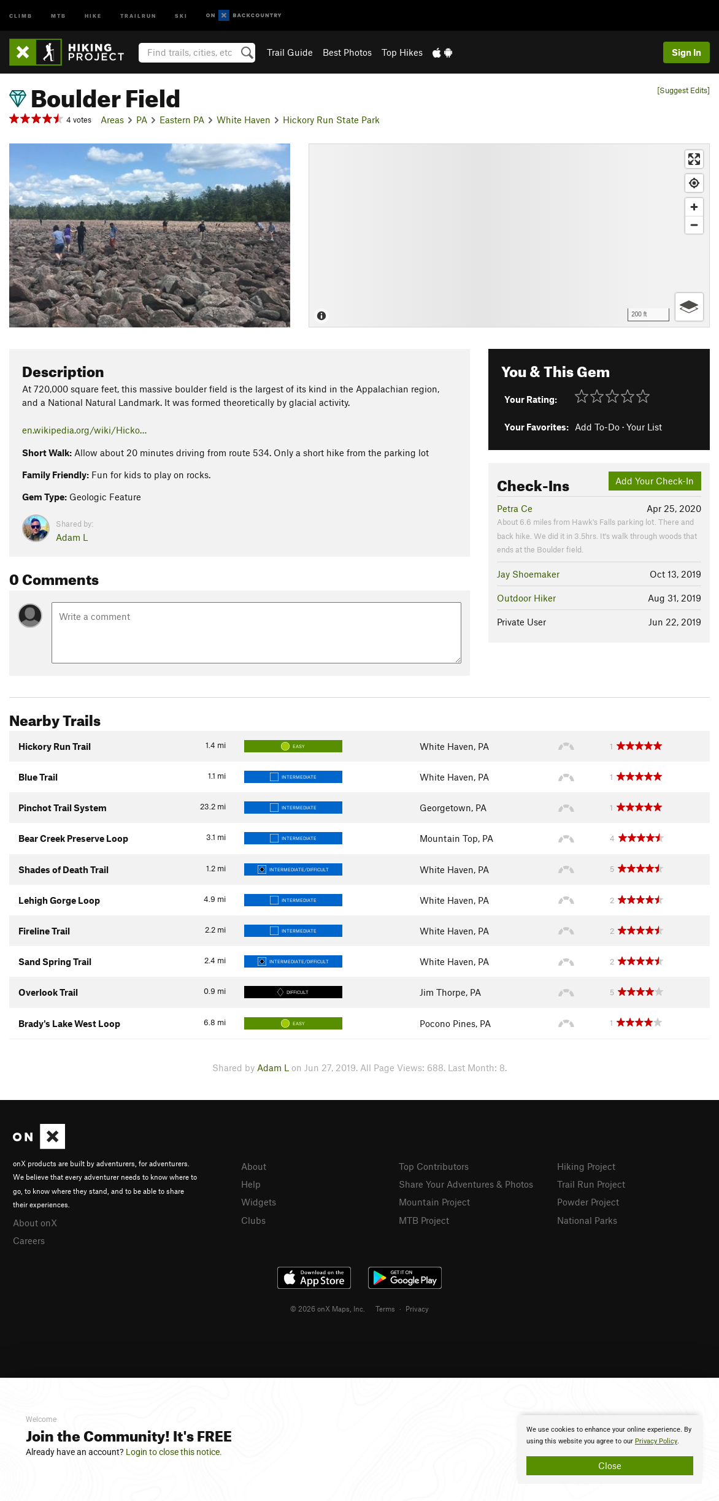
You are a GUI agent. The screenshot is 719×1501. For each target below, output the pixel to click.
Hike (93, 15)
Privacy (417, 1308)
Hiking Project (586, 1166)
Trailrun (138, 15)
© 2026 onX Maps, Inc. (327, 1308)
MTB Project (424, 1220)
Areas (112, 119)
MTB (58, 15)
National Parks (587, 1220)
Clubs (253, 1220)
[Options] (689, 307)
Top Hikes (402, 52)
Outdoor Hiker (526, 597)
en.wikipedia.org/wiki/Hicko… (84, 429)
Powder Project (588, 1201)
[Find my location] (694, 183)
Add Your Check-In (654, 480)
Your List (644, 426)
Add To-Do (597, 426)
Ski (181, 15)
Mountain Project (434, 1201)
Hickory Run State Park (331, 119)
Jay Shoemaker (528, 573)
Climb (21, 15)
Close (609, 1465)
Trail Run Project (591, 1184)
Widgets (258, 1201)
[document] (609, 1449)
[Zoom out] (694, 225)
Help (251, 1184)
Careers (29, 1240)
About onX (35, 1222)
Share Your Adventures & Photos (466, 1184)
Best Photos (347, 52)
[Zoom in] (694, 207)
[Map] (509, 235)
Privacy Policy (656, 1441)
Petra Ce (515, 508)
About (253, 1166)
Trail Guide (290, 52)
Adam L (72, 537)
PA (141, 119)
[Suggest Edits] (683, 90)
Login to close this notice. (174, 1452)
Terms (385, 1308)
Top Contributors (434, 1166)
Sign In (686, 52)
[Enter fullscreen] (694, 159)
